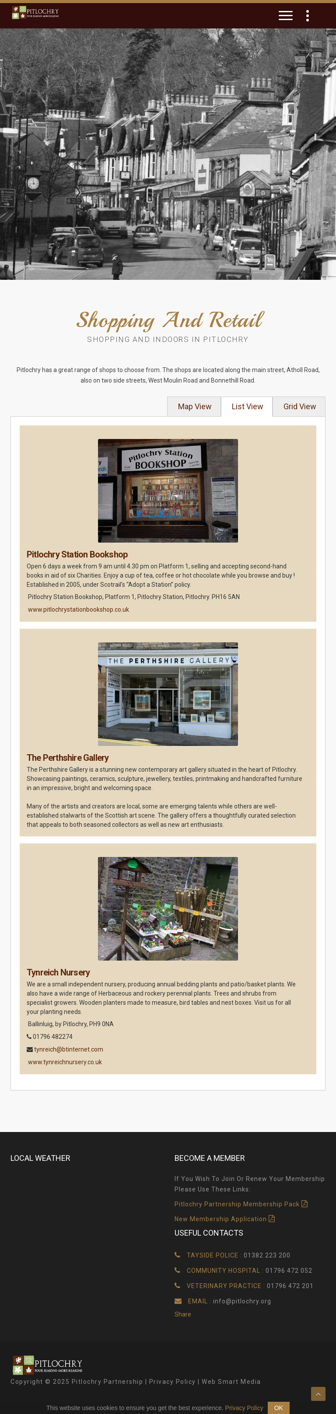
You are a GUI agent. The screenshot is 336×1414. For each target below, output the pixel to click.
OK (278, 1407)
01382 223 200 (267, 1255)
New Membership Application (222, 1218)
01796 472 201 (290, 1285)
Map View (194, 406)
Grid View (299, 406)
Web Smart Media (231, 1381)
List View (246, 406)
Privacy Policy (172, 1381)
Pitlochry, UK (85, 1206)
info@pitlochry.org (242, 1301)
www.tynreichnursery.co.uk (65, 1062)
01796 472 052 (289, 1270)
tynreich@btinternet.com (68, 1049)
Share (183, 1314)
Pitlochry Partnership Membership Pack (237, 1204)
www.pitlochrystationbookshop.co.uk (78, 609)
